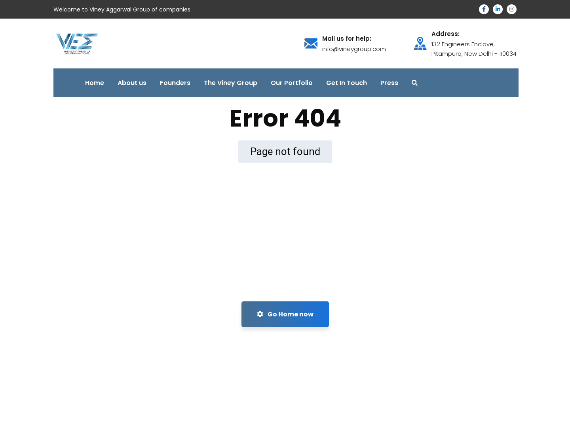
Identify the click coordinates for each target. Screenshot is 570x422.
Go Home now (285, 314)
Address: (445, 34)
